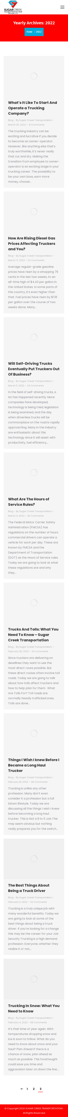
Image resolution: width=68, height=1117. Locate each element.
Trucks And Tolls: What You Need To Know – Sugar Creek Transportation (33, 635)
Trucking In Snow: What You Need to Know (34, 1008)
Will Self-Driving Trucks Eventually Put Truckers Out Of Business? (34, 369)
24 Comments (36, 260)
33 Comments (40, 651)
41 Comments (36, 124)
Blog (10, 120)
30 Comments (35, 515)
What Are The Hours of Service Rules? (28, 502)
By (34, 120)
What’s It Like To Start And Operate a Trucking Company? (32, 108)
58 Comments (38, 1022)
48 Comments (39, 782)
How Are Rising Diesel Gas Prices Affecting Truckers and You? (31, 244)
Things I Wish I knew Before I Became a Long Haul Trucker (33, 765)
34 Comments (35, 385)
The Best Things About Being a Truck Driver (28, 888)
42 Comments (38, 902)
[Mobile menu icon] (62, 7)
